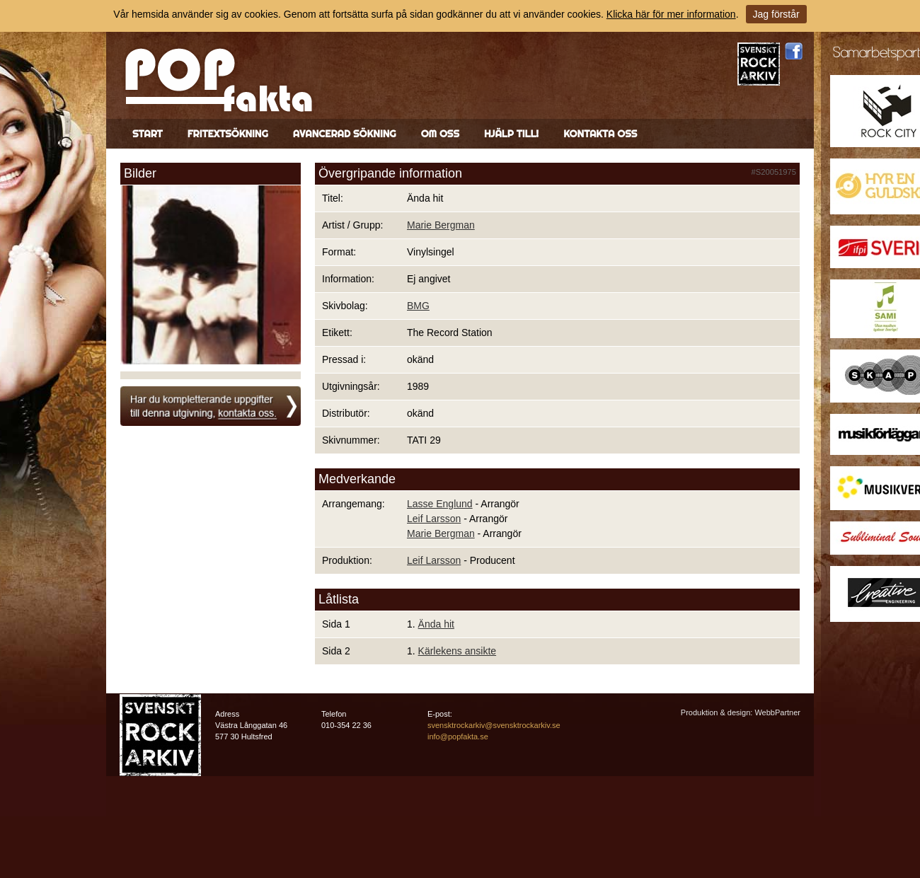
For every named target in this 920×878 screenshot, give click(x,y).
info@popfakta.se (457, 736)
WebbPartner (777, 712)
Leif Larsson (434, 518)
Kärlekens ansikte (457, 651)
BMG (418, 305)
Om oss (440, 133)
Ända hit (436, 624)
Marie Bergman (441, 225)
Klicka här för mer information (671, 14)
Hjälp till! (511, 133)
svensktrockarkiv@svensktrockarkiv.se (493, 725)
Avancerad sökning (344, 133)
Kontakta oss (600, 133)
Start (147, 133)
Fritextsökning (228, 133)
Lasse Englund (440, 503)
